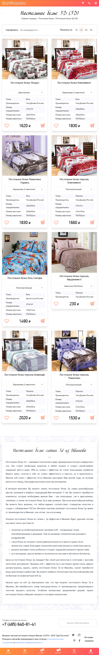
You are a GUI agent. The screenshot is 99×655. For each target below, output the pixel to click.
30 (76, 30)
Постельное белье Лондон (25, 83)
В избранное (6, 126)
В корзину (43, 125)
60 (86, 30)
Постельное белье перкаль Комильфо (24, 375)
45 (81, 30)
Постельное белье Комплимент (74, 83)
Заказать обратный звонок (77, 623)
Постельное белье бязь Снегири (25, 278)
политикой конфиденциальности (29, 643)
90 (91, 30)
